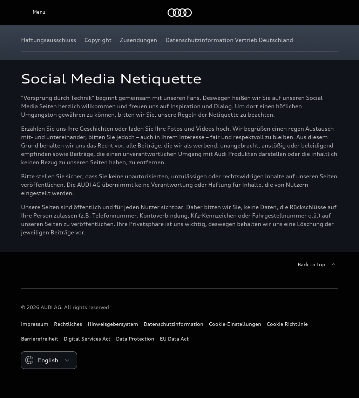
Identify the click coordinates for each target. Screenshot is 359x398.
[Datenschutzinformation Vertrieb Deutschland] (229, 39)
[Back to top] (318, 264)
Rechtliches (68, 324)
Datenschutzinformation (173, 324)
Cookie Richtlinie (287, 324)
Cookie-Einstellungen (235, 324)
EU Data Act (174, 339)
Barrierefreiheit (39, 339)
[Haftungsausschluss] (48, 39)
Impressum (34, 324)
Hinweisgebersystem (113, 324)
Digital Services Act (87, 339)
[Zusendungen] (138, 39)
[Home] (180, 12)
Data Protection (135, 339)
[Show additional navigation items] (332, 39)
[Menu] (33, 12)
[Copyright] (97, 39)
